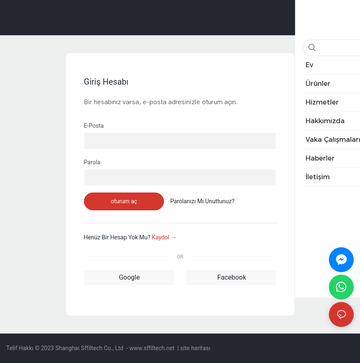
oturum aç (124, 201)
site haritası (195, 348)
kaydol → (164, 237)
